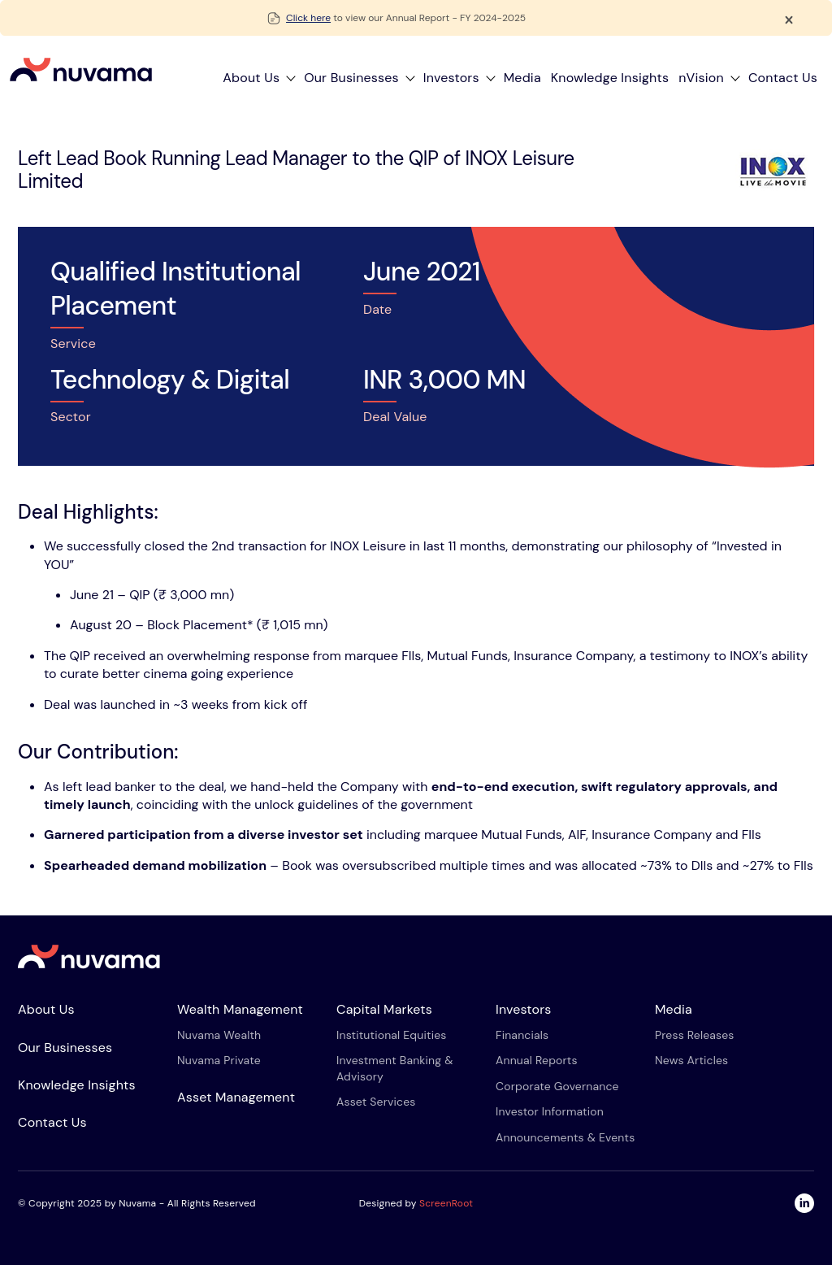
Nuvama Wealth (219, 1035)
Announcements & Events (565, 1137)
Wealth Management (240, 1009)
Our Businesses (351, 77)
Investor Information (550, 1111)
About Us (251, 77)
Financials (522, 1035)
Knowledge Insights (610, 77)
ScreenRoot (446, 1203)
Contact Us (782, 77)
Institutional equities (391, 1035)
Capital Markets (384, 1009)
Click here (308, 17)
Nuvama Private (219, 1060)
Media (522, 77)
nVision (701, 77)
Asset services (376, 1101)
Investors (451, 77)
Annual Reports (537, 1060)
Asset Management (236, 1097)
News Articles (691, 1060)
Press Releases (694, 1035)
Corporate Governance (557, 1086)
